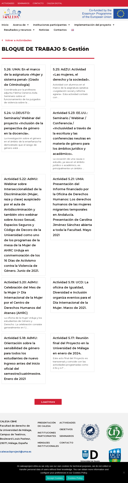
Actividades (8, 3)
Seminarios (23, 3)
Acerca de (21, 24)
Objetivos (66, 429)
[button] (48, 402)
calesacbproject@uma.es (15, 451)
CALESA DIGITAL (54, 3)
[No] (124, 472)
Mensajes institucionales (47, 444)
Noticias (44, 29)
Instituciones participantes (51, 24)
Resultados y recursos (19, 29)
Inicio (5, 24)
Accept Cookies (55, 478)
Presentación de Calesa (47, 424)
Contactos (60, 29)
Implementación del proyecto (94, 24)
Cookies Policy (75, 478)
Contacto (38, 3)
